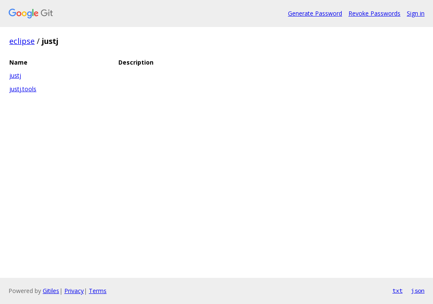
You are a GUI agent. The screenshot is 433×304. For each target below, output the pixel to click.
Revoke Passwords (374, 13)
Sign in (416, 13)
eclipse (22, 41)
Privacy (74, 291)
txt (397, 290)
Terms (98, 291)
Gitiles (51, 291)
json (418, 290)
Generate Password (315, 13)
